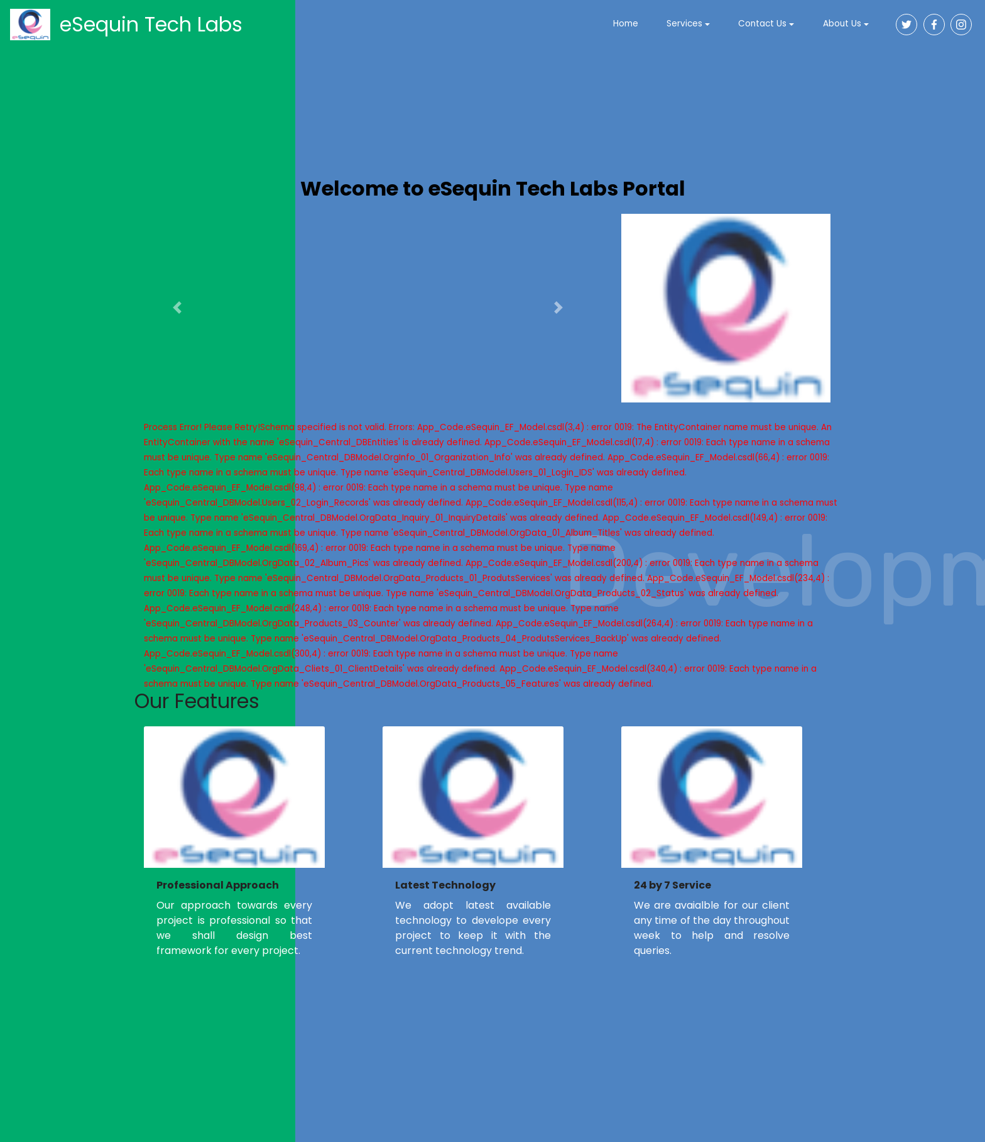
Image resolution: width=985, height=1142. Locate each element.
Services (684, 24)
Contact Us (762, 24)
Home (625, 24)
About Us (842, 24)
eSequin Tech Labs (151, 24)
